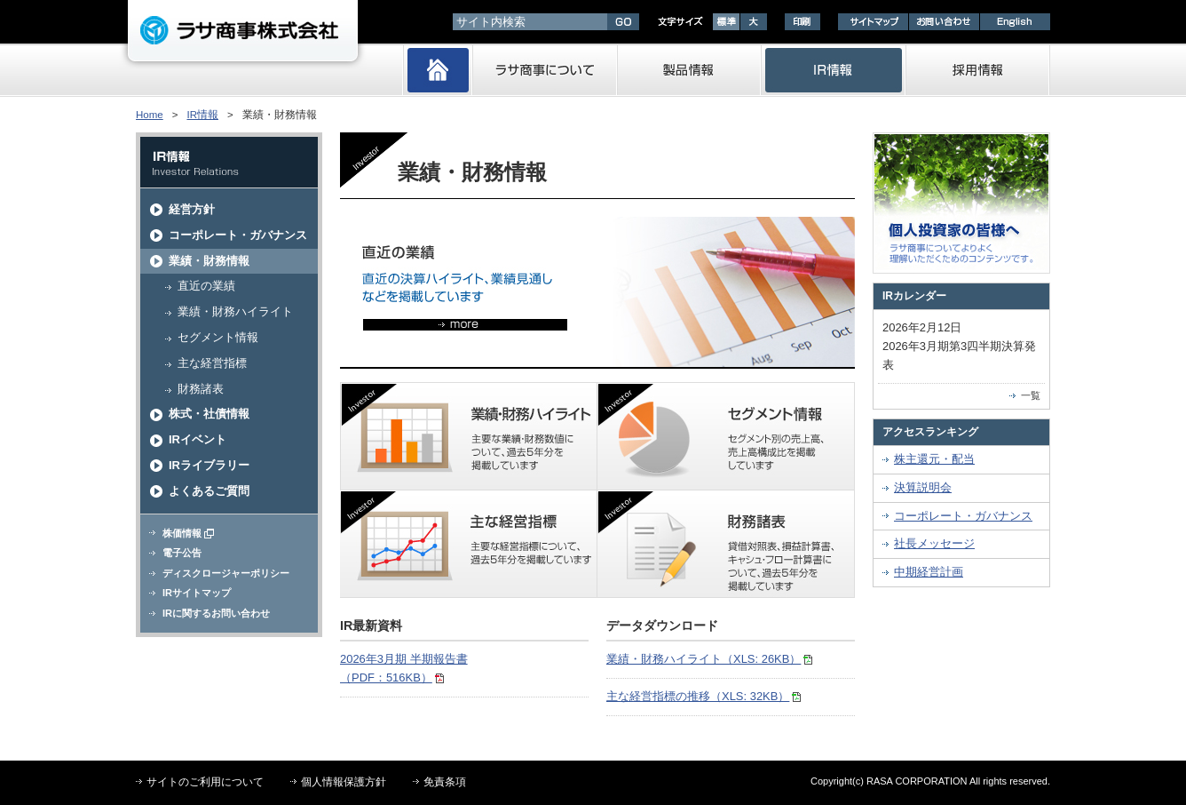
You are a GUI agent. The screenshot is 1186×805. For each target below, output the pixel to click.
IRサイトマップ (196, 592)
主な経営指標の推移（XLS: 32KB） (703, 696)
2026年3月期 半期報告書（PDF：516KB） (404, 668)
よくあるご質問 (209, 491)
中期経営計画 (928, 571)
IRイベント (197, 439)
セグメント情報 (218, 337)
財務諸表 (201, 388)
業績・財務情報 (209, 260)
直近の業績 (206, 285)
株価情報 (188, 533)
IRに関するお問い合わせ (216, 613)
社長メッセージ (934, 543)
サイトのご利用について (205, 782)
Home (149, 114)
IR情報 (202, 114)
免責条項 (444, 782)
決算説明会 (923, 487)
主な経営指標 (212, 363)
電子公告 (182, 552)
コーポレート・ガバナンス (238, 235)
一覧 (1030, 395)
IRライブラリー (209, 465)
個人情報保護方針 (343, 782)
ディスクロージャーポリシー (225, 573)
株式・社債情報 (209, 413)
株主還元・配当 (934, 459)
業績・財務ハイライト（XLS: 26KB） (709, 659)
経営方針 (192, 209)
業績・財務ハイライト (235, 311)
